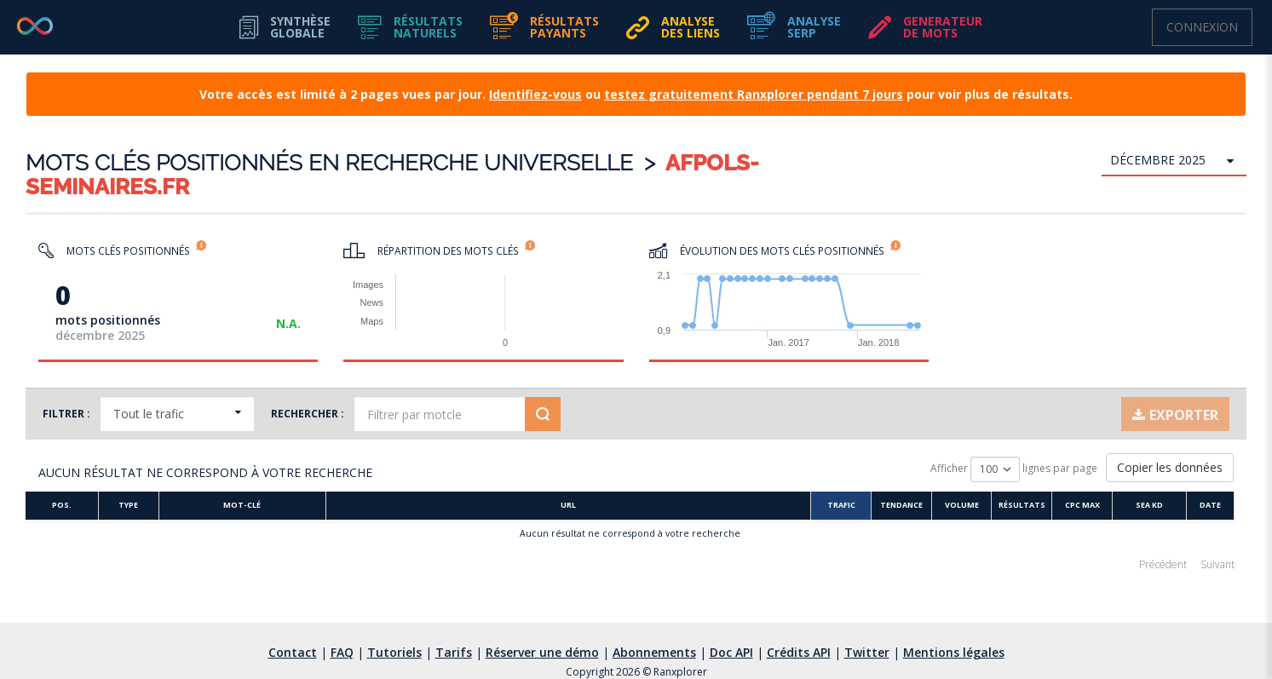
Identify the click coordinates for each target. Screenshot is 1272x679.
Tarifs (453, 652)
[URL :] (570, 506)
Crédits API (799, 652)
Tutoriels (394, 652)
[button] (410, 27)
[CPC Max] (1086, 506)
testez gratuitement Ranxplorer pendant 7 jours (753, 94)
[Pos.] (62, 506)
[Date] (1214, 506)
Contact (292, 652)
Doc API (731, 652)
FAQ (342, 652)
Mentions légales (953, 652)
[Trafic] (844, 506)
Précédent (1163, 564)
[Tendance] (905, 506)
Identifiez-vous (535, 94)
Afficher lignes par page (1013, 469)
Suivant (1217, 564)
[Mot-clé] (242, 506)
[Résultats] (1026, 506)
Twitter (866, 652)
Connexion (1202, 27)
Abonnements (654, 652)
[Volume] (965, 506)
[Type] (129, 506)
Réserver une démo (542, 652)
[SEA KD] (1154, 506)
